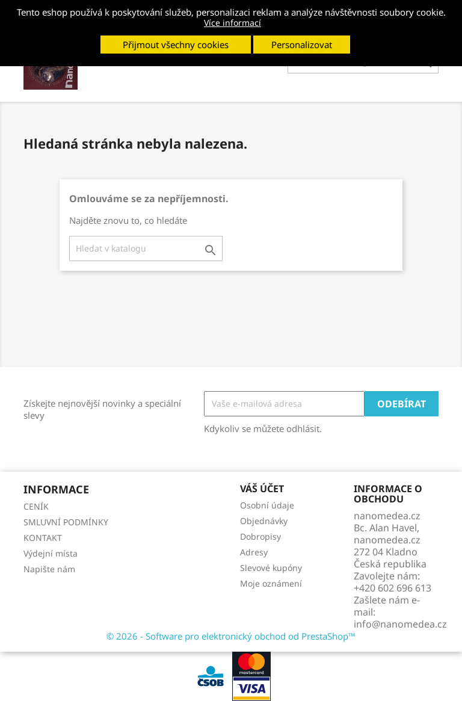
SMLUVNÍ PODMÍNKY (65, 522)
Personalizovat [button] (301, 45)
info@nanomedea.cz (400, 624)
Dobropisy (260, 536)
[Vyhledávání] (146, 248)
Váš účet (262, 488)
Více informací (232, 22)
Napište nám (49, 569)
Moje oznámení (271, 583)
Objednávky (264, 521)
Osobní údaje (267, 505)
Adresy (254, 552)
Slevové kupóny (271, 567)
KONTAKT (42, 537)
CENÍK (36, 506)
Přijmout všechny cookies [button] (176, 45)
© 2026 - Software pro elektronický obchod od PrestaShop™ (231, 636)
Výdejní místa (50, 553)
